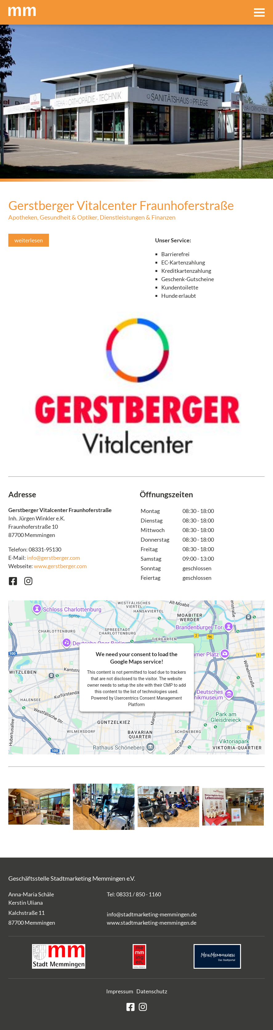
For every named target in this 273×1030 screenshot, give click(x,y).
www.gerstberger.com (60, 566)
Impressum (119, 991)
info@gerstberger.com (53, 557)
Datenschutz (151, 991)
